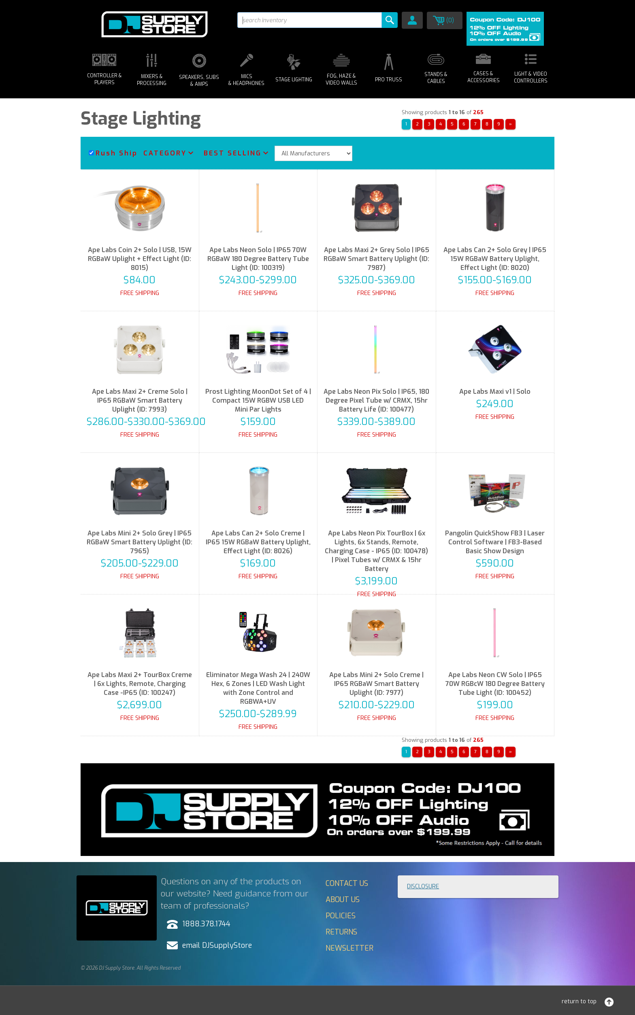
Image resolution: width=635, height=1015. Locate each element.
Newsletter (349, 948)
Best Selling (233, 153)
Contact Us (347, 883)
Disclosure (423, 886)
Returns (341, 932)
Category (165, 153)
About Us (343, 900)
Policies (341, 916)
